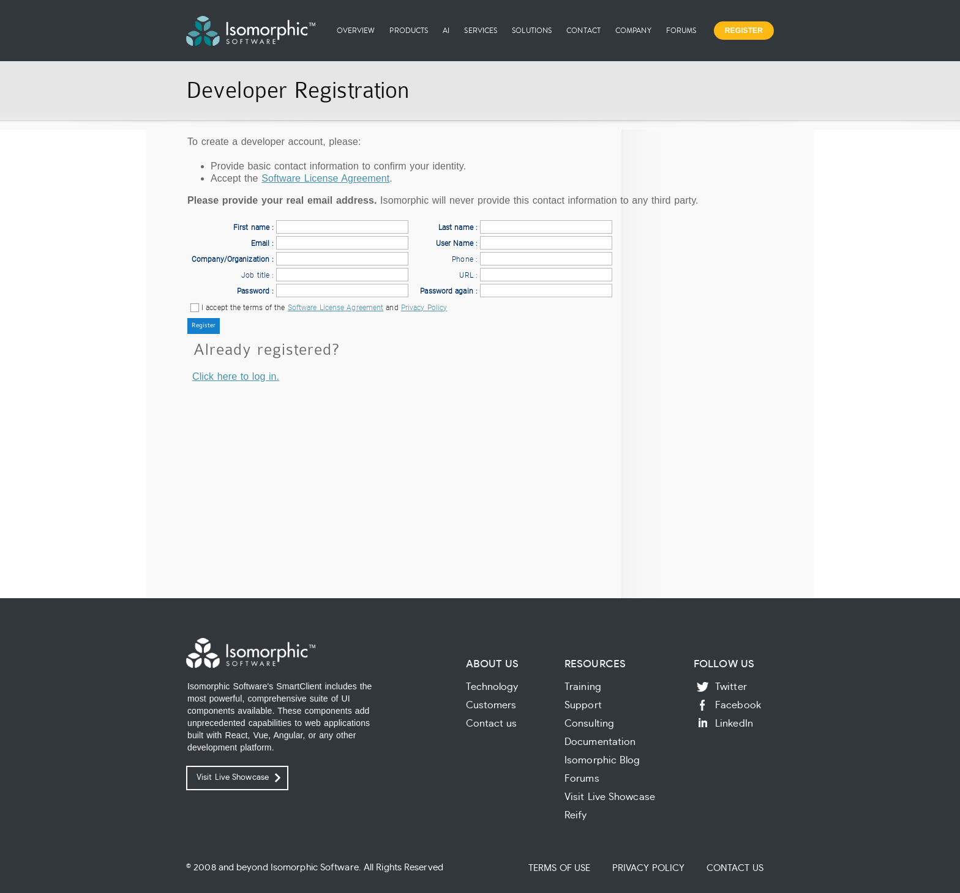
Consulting (589, 723)
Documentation (600, 742)
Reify (575, 815)
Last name (455, 227)
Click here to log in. (235, 376)
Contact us (491, 723)
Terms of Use (559, 868)
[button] (203, 326)
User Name (454, 243)
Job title (255, 275)
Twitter (731, 687)
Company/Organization (230, 259)
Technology (492, 687)
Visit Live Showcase (233, 778)
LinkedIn (734, 723)
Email (260, 243)
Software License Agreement (325, 178)
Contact (583, 30)
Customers (491, 705)
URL (466, 275)
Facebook (738, 705)
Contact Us (735, 868)
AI (446, 30)
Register (744, 30)
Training (582, 687)
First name (251, 227)
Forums (681, 30)
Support (583, 705)
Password (253, 291)
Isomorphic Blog (602, 760)
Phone (462, 259)
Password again (446, 291)
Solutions (532, 30)
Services (480, 30)
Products (408, 30)
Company (633, 30)
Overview (356, 30)
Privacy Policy (424, 307)
